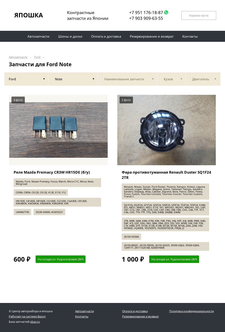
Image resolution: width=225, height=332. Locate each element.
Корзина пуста (198, 15)
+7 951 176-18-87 (146, 12)
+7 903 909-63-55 (146, 18)
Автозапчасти (18, 57)
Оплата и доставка (135, 311)
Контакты (81, 316)
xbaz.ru (35, 322)
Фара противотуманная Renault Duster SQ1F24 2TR (166, 175)
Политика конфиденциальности (191, 311)
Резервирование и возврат (140, 316)
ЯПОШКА (28, 15)
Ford (37, 57)
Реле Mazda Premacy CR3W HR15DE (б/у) (52, 172)
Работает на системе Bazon (27, 316)
